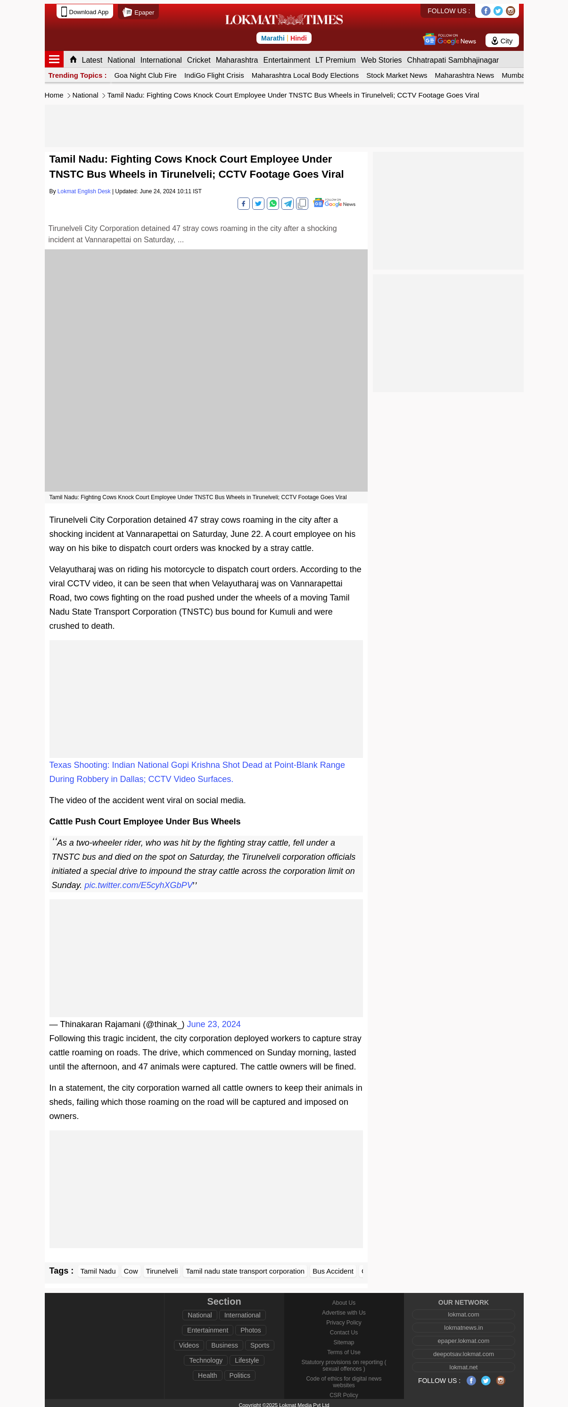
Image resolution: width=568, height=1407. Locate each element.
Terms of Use (344, 1348)
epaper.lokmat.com (464, 1337)
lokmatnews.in (463, 1323)
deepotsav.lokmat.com (463, 1350)
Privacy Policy (344, 1319)
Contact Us (344, 1328)
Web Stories (381, 56)
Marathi (273, 34)
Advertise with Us (344, 1309)
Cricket (199, 56)
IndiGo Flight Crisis (214, 71)
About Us (343, 1299)
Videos (189, 1341)
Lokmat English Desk (84, 187)
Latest (92, 56)
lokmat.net (464, 1363)
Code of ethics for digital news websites (343, 1378)
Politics (240, 1371)
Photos (250, 1326)
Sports (259, 1341)
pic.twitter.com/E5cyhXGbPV (138, 881)
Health (207, 1371)
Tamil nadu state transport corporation (245, 1267)
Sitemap (343, 1338)
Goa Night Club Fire (145, 71)
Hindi (298, 34)
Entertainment (286, 56)
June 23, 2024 (214, 1020)
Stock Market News (396, 71)
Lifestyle (247, 1356)
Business (224, 1341)
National (121, 56)
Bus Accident (333, 1267)
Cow (131, 1267)
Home (54, 91)
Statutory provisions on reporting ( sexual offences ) (343, 1361)
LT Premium (335, 56)
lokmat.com (463, 1310)
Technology (205, 1356)
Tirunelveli (162, 1267)
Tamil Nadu (98, 1267)
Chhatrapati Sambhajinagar (453, 56)
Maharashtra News (464, 71)
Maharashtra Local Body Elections (305, 71)
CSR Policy (343, 1391)
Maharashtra (237, 56)
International (161, 56)
